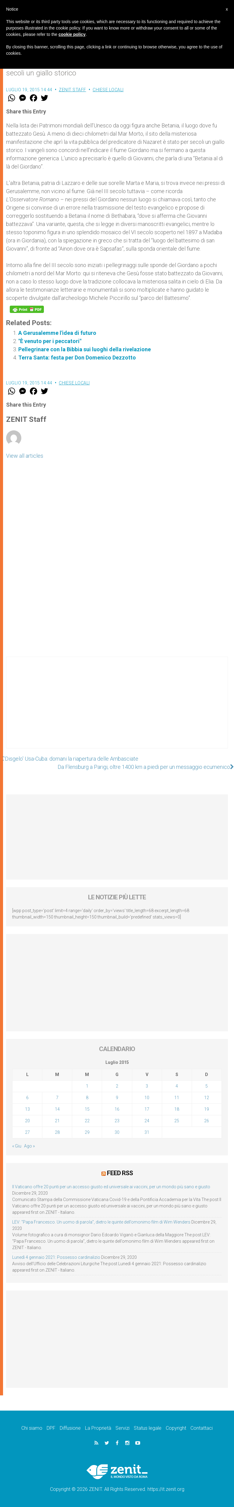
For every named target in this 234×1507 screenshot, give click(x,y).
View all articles (24, 456)
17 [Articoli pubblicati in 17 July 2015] (146, 1109)
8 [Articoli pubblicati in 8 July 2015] (87, 1097)
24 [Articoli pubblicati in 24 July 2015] (146, 1120)
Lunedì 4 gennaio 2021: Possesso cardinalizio (56, 1257)
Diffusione (70, 1428)
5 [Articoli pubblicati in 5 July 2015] (206, 1086)
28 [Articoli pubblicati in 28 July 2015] (57, 1132)
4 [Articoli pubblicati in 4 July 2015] (177, 1086)
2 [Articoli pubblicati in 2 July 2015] (117, 1086)
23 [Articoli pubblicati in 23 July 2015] (117, 1120)
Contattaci (201, 1428)
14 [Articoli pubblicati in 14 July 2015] (57, 1109)
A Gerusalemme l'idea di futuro (57, 333)
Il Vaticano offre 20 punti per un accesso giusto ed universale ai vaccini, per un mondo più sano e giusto (111, 1186)
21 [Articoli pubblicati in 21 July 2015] (57, 1120)
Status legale (147, 1428)
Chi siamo (31, 1428)
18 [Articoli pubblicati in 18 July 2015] (176, 1109)
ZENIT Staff (72, 89)
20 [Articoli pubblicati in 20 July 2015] (27, 1120)
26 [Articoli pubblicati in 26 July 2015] (206, 1120)
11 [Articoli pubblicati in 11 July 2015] (176, 1097)
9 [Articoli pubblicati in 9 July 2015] (117, 1097)
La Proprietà (98, 1428)
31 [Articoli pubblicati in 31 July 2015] (146, 1132)
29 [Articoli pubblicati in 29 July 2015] (87, 1132)
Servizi (122, 1428)
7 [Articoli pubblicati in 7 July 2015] (57, 1097)
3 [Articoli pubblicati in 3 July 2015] (147, 1086)
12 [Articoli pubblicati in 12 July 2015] (206, 1097)
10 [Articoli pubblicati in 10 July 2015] (146, 1097)
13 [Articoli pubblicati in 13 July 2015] (27, 1109)
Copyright (176, 1428)
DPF (51, 1428)
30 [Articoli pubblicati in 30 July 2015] (117, 1132)
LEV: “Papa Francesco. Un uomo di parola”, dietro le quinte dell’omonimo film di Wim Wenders (101, 1222)
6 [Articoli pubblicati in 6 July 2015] (27, 1097)
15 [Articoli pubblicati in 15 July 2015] (87, 1109)
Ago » (29, 1146)
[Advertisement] (117, 708)
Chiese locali (108, 89)
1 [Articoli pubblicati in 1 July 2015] (87, 1086)
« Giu (16, 1146)
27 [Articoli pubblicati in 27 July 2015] (27, 1132)
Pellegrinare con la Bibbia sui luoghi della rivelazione (84, 349)
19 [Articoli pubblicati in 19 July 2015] (206, 1109)
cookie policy (72, 34)
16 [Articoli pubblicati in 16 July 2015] (117, 1109)
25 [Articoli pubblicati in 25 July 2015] (176, 1120)
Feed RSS (120, 1173)
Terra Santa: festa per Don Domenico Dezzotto (77, 357)
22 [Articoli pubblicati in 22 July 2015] (87, 1120)
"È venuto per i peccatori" (49, 341)
